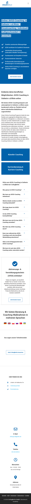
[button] (15, 190)
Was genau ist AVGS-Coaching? (12, 190)
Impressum (13, 495)
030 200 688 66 (15, 452)
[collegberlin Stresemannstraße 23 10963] (15, 408)
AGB (8, 495)
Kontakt (4, 495)
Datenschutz (20, 495)
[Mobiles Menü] (28, 3)
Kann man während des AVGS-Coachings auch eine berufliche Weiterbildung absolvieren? (12, 235)
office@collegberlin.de (15, 436)
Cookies (27, 495)
